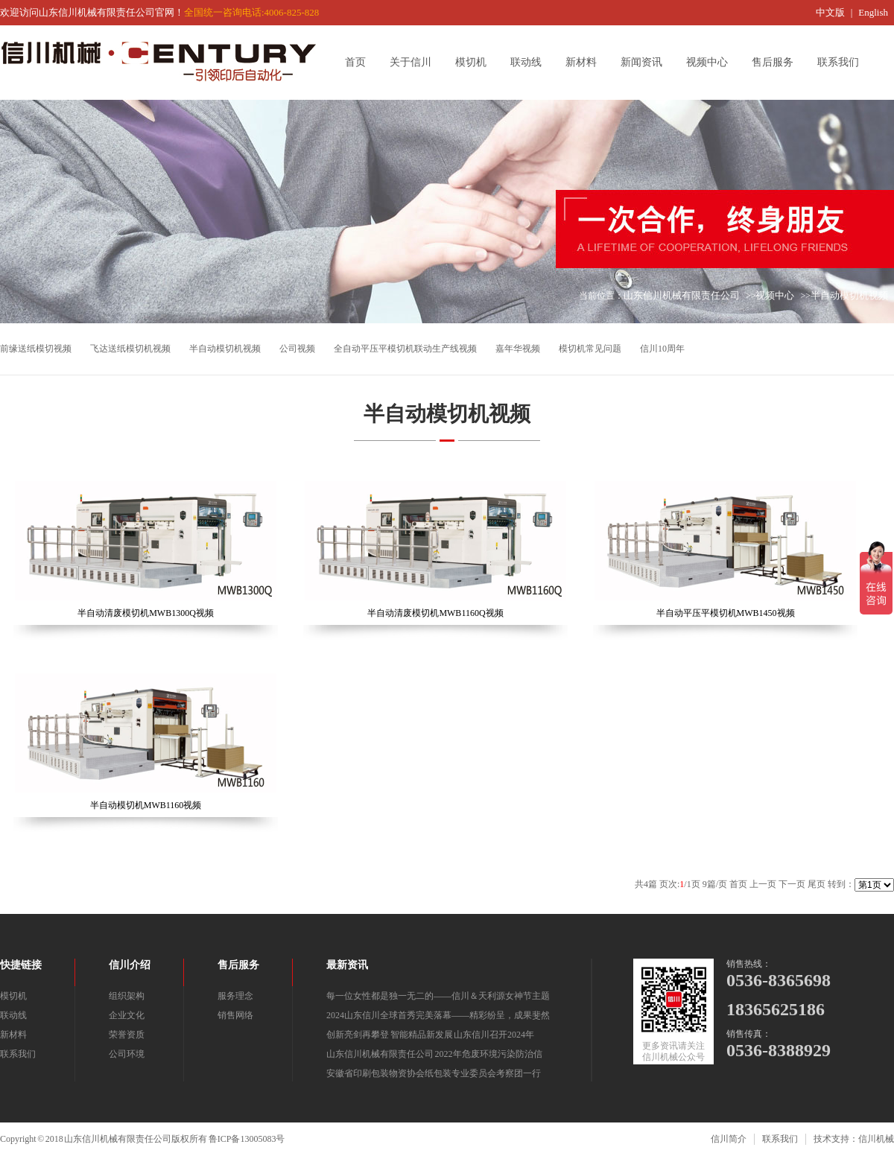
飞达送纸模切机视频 (130, 348)
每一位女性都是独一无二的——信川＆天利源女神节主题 (438, 996)
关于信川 (416, 62)
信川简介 (728, 1139)
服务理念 (235, 996)
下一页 (792, 884)
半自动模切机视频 (849, 295)
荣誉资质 (127, 1034)
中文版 (830, 12)
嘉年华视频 (517, 348)
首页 (360, 62)
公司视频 (297, 348)
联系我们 (843, 62)
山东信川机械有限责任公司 (682, 295)
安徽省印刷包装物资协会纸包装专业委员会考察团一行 (433, 1073)
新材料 (586, 62)
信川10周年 (662, 348)
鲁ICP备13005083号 (247, 1139)
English (873, 12)
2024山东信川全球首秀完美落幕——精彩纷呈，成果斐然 (438, 1015)
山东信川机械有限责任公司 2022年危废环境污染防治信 (434, 1054)
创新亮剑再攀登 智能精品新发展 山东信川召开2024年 (430, 1034)
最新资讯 (347, 965)
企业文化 (127, 1015)
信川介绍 (129, 965)
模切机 (476, 62)
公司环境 (127, 1054)
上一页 (762, 884)
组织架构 (127, 996)
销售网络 (235, 1015)
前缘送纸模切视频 (36, 348)
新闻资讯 (647, 62)
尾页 (816, 884)
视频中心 (712, 62)
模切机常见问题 (590, 348)
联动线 (531, 62)
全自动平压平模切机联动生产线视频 (405, 348)
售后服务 (778, 62)
